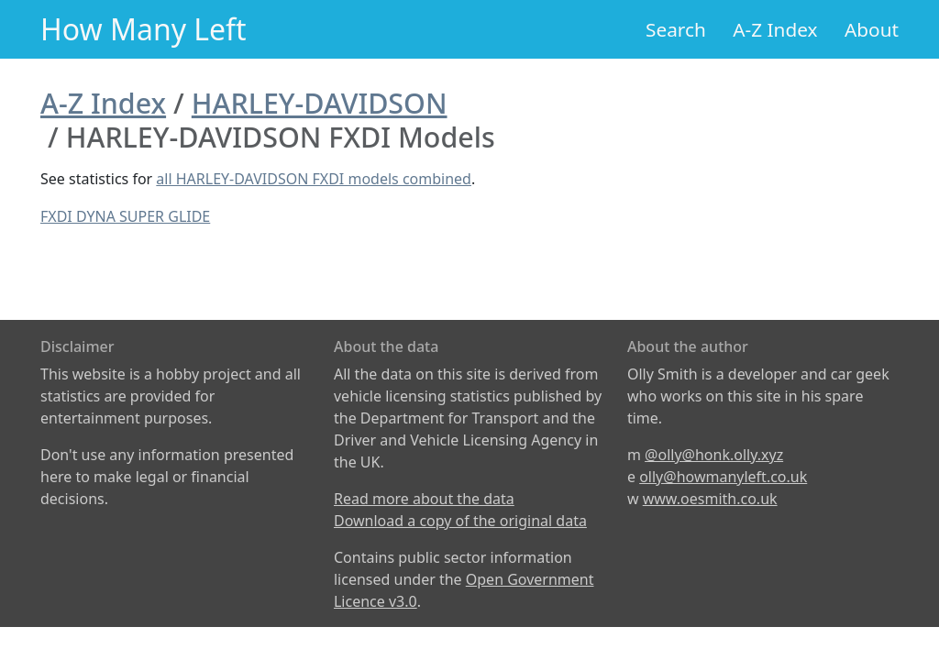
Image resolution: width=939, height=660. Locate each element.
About (872, 29)
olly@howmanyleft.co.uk (723, 477)
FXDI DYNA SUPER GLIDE (125, 216)
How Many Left (143, 29)
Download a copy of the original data (460, 521)
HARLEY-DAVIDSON (319, 102)
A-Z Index (775, 29)
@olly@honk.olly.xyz (714, 455)
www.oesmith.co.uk (710, 499)
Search (676, 29)
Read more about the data (424, 499)
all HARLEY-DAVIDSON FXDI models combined (313, 179)
